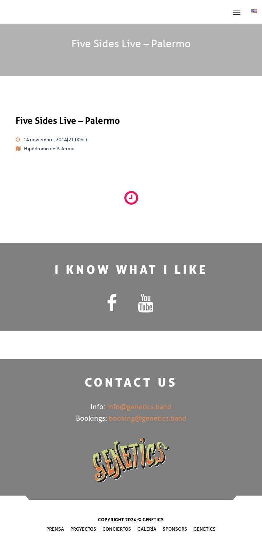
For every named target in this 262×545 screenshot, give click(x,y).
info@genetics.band (139, 407)
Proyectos (83, 529)
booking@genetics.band (147, 418)
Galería (146, 529)
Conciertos (116, 529)
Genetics (204, 529)
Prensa (55, 529)
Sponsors (175, 529)
